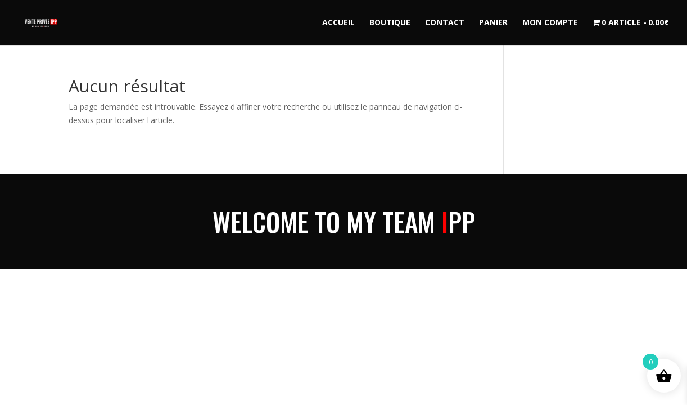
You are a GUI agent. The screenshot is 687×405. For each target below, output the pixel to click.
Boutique (389, 23)
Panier (493, 23)
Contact (444, 23)
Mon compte (550, 23)
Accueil (338, 23)
